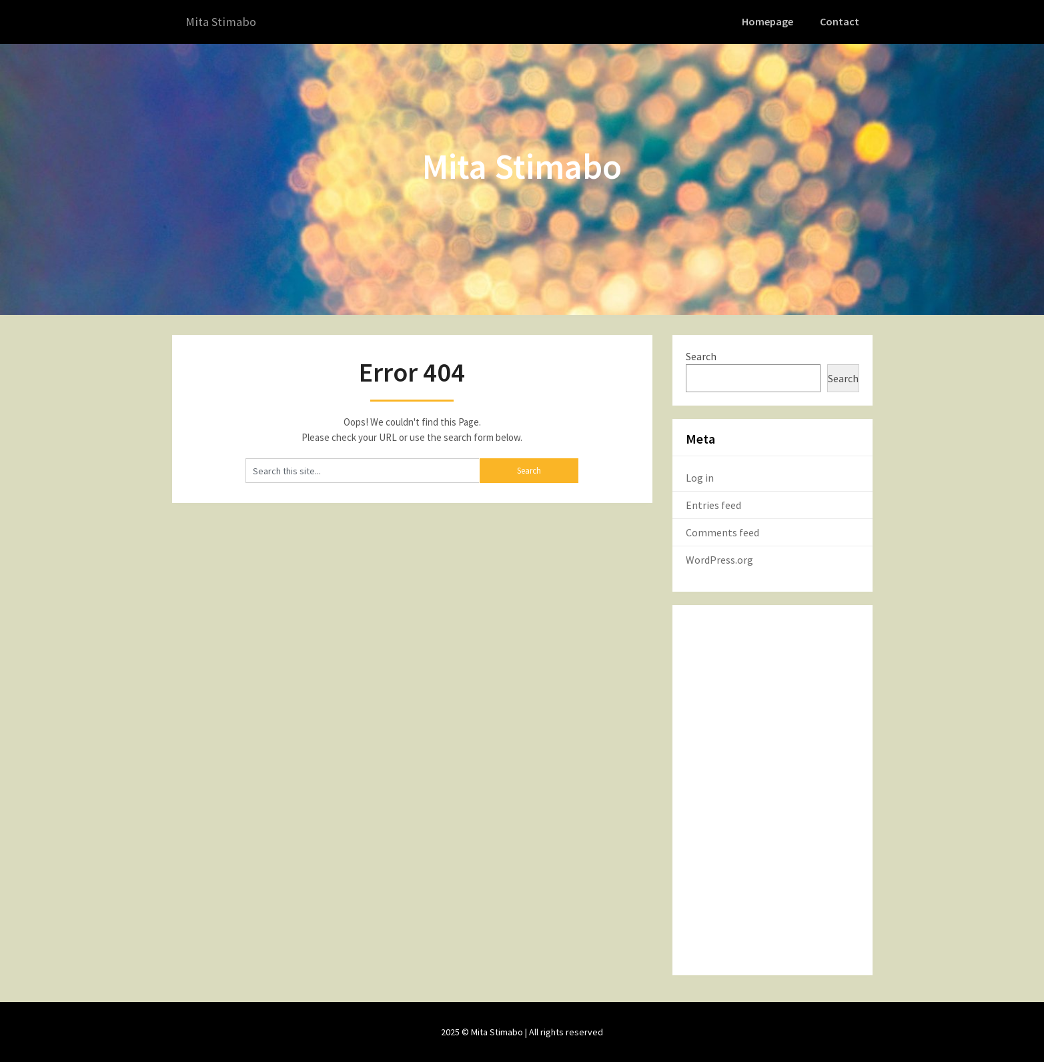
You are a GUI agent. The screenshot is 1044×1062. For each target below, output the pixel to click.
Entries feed (713, 504)
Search (701, 355)
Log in (700, 477)
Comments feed (722, 531)
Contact (840, 21)
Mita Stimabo (223, 21)
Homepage (769, 21)
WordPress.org (719, 559)
